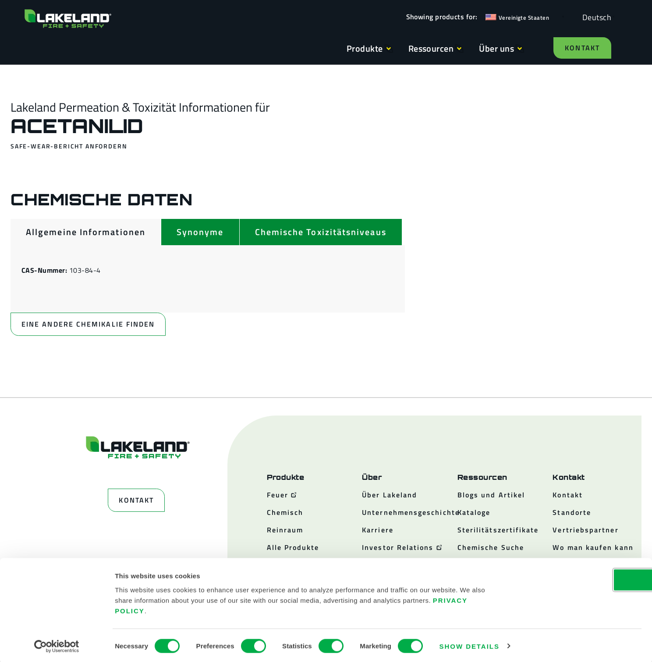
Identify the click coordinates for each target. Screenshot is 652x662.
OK (579, 578)
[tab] (86, 232)
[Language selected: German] (594, 16)
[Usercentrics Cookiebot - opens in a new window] (56, 644)
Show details (469, 644)
